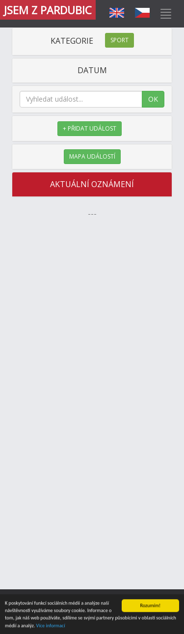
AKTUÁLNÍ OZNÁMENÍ (92, 184)
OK (153, 99)
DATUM (92, 70)
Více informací (50, 626)
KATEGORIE (92, 40)
